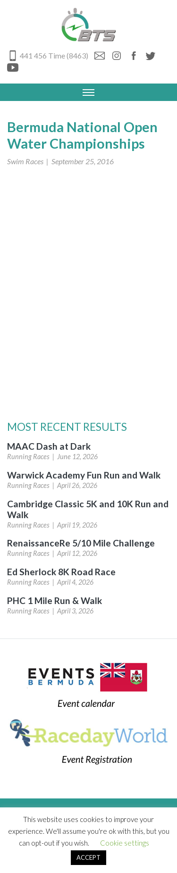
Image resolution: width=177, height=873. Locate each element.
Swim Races (25, 161)
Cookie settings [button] (124, 843)
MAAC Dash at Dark (49, 446)
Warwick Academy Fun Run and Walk (83, 475)
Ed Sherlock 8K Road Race (61, 571)
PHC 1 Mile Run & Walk (54, 600)
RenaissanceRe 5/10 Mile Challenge (81, 542)
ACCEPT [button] (88, 857)
